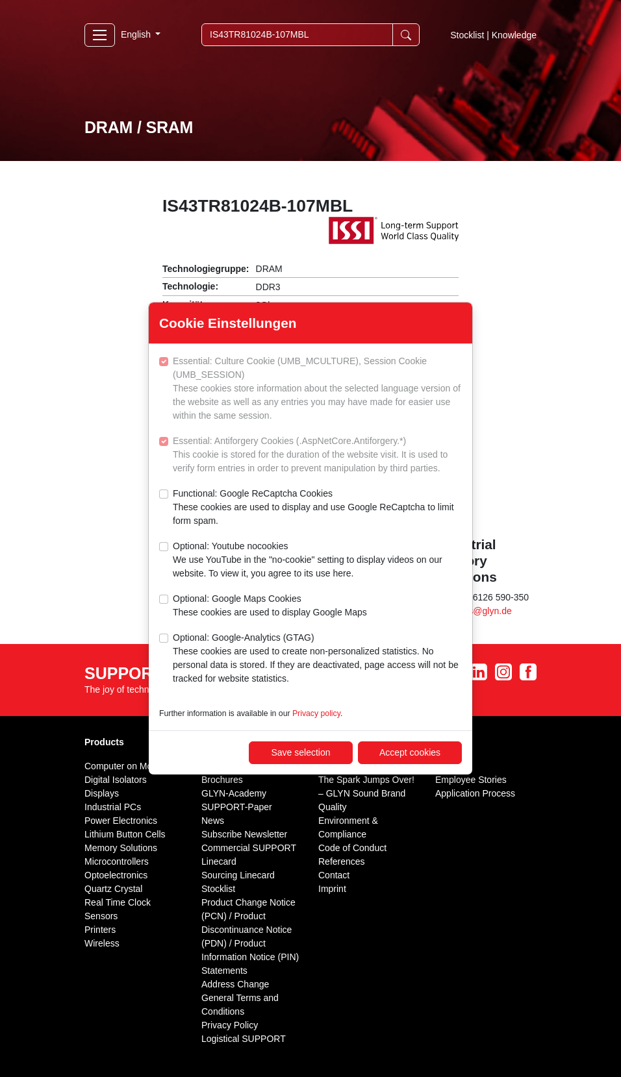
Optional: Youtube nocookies (317, 560)
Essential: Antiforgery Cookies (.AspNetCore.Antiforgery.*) (317, 455)
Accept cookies (409, 752)
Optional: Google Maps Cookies (270, 606)
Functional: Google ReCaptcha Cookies (317, 508)
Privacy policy (316, 713)
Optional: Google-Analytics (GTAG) (317, 659)
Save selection (300, 752)
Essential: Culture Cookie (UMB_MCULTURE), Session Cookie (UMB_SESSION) (317, 389)
